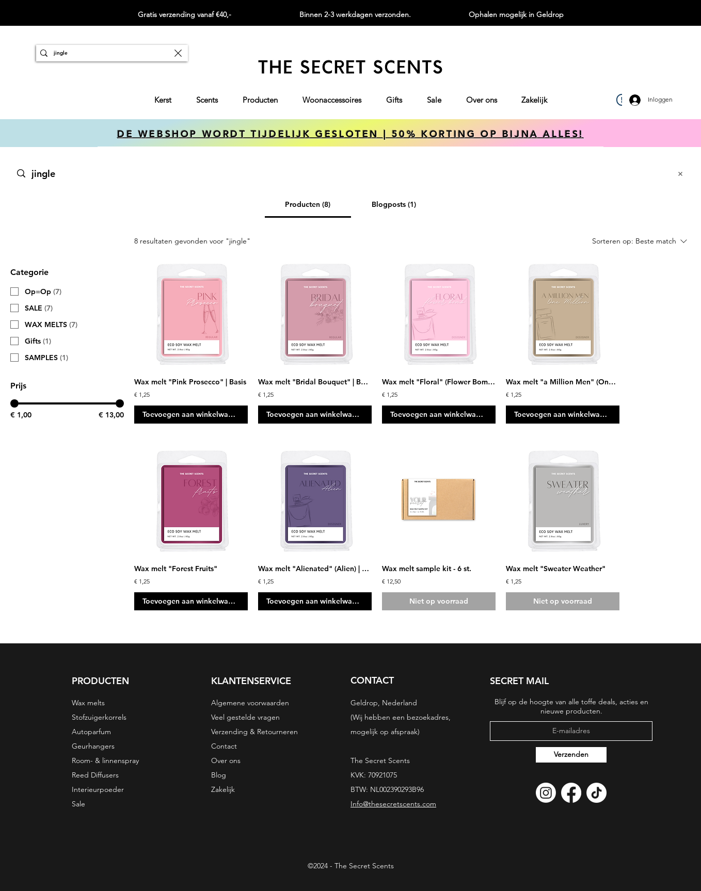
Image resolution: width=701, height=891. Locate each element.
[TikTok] (596, 793)
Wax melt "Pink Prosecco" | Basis (190, 381)
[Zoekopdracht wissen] (178, 53)
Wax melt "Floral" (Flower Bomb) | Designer (439, 381)
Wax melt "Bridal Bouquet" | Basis (315, 381)
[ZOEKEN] (111, 53)
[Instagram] (546, 793)
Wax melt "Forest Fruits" (175, 568)
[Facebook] (571, 793)
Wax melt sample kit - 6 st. (426, 568)
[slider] (14, 403)
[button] (260, 100)
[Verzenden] (571, 755)
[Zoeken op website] (348, 173)
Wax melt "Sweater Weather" (556, 568)
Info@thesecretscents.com (393, 803)
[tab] (308, 204)
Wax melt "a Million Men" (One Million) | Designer (562, 381)
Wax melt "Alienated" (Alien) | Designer (315, 568)
